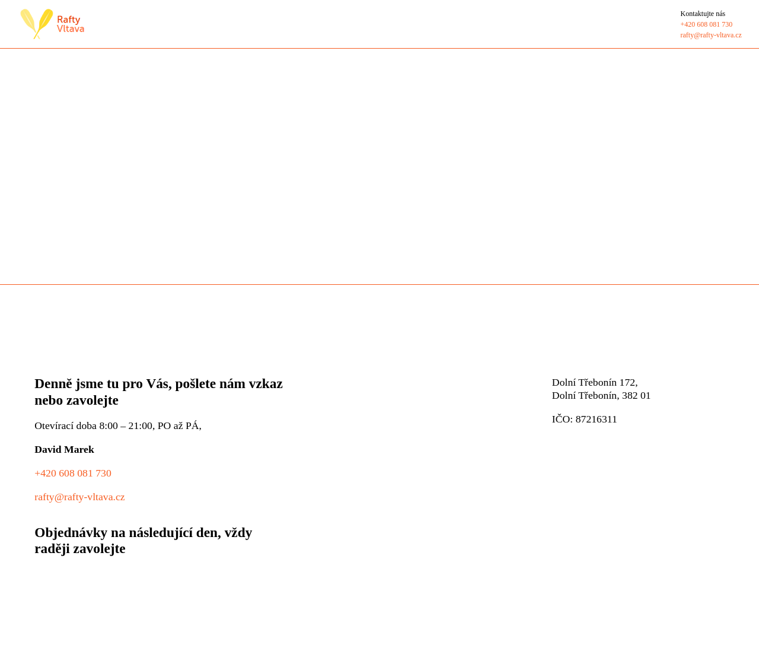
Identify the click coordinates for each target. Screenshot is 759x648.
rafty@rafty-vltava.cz (79, 497)
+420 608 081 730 (72, 473)
